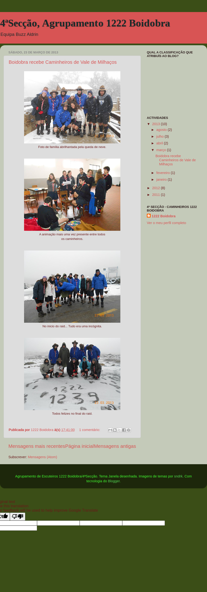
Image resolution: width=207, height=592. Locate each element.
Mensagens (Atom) (42, 457)
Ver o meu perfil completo (166, 223)
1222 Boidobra (163, 216)
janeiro (162, 179)
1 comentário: (90, 430)
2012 (156, 188)
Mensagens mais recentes (36, 446)
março (161, 150)
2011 (156, 195)
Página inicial (79, 446)
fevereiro (163, 173)
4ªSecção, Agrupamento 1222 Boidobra (85, 23)
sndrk (178, 476)
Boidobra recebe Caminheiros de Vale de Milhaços (63, 62)
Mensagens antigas (115, 446)
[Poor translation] (17, 517)
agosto (162, 130)
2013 (156, 124)
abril (160, 143)
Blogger (114, 481)
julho (160, 136)
